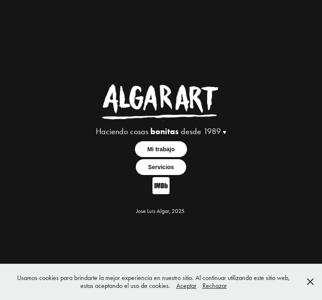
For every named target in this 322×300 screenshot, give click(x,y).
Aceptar (186, 286)
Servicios (161, 167)
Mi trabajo (161, 149)
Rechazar (214, 286)
